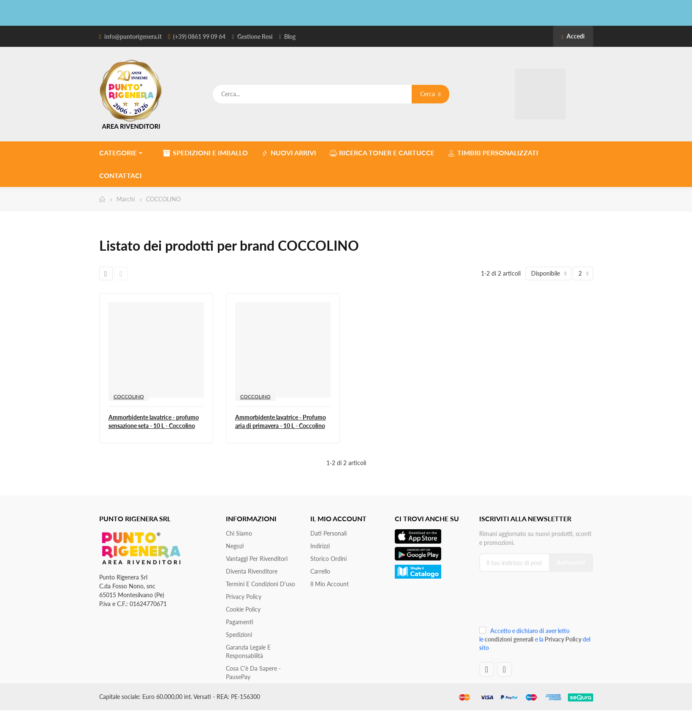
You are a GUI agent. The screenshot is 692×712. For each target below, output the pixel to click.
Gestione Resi (255, 36)
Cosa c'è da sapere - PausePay (253, 672)
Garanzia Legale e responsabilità (248, 651)
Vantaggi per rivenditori (257, 558)
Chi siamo (239, 533)
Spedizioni (239, 634)
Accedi (573, 36)
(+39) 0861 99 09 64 (199, 36)
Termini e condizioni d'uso (260, 583)
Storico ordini (328, 558)
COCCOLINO (129, 396)
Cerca (430, 93)
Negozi (235, 546)
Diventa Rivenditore (251, 571)
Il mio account (329, 583)
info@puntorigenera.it (133, 36)
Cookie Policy (243, 609)
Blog (290, 36)
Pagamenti (239, 621)
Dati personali (328, 533)
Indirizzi (320, 546)
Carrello (320, 571)
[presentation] (535, 602)
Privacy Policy (243, 596)
